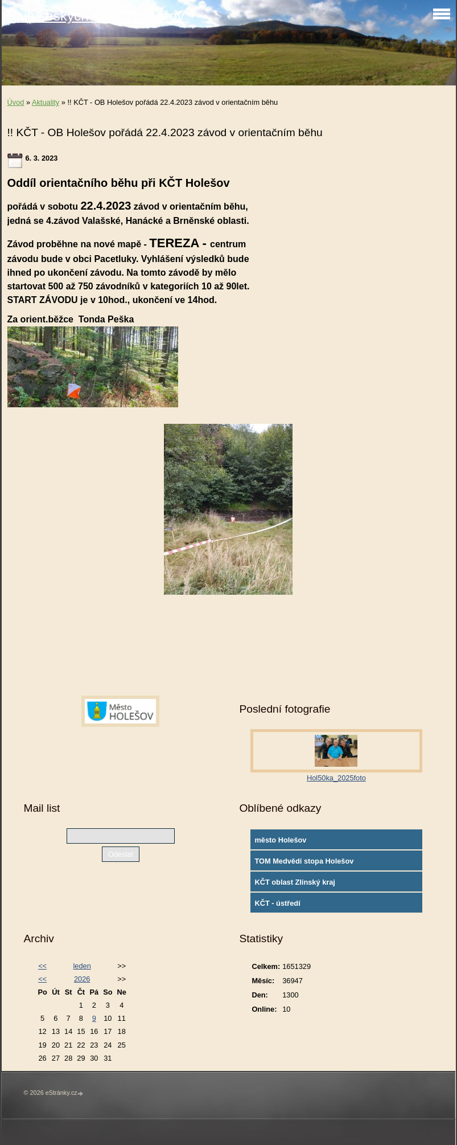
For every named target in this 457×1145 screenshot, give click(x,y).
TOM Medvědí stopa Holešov (303, 861)
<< (42, 966)
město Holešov (280, 840)
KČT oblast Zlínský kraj (294, 882)
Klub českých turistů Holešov (95, 15)
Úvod (15, 102)
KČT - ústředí (277, 903)
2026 (82, 979)
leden (82, 966)
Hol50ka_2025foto (336, 778)
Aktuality (45, 102)
